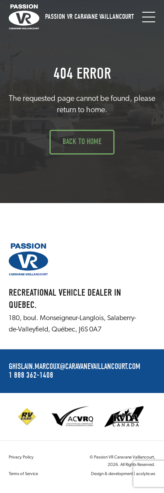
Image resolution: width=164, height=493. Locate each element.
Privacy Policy (21, 457)
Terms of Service (23, 474)
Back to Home (82, 141)
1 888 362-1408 (31, 375)
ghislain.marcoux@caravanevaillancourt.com (74, 366)
